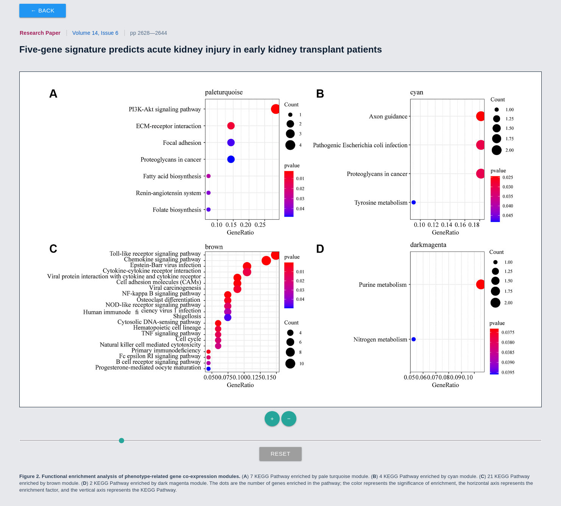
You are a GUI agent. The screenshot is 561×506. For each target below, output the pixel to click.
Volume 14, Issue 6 (95, 33)
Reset (281, 453)
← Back (43, 10)
